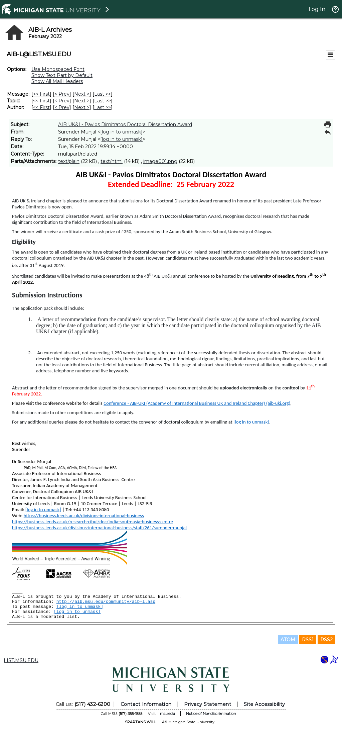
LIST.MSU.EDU (21, 660)
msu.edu (167, 713)
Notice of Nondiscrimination (211, 713)
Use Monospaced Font (57, 69)
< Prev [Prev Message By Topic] (61, 101)
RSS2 (326, 640)
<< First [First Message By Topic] (41, 101)
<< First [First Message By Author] (41, 107)
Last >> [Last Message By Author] (102, 107)
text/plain (68, 161)
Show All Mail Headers (57, 81)
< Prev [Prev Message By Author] (61, 107)
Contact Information (146, 704)
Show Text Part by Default (62, 75)
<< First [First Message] (41, 94)
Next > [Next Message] (82, 94)
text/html (112, 161)
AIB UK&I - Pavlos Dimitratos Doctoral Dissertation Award (125, 124)
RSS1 (308, 640)
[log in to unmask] (121, 132)
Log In (317, 9)
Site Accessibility (264, 704)
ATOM (288, 640)
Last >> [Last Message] (102, 94)
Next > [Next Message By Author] (82, 107)
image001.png (160, 161)
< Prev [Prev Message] (61, 94)
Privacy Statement (207, 704)
